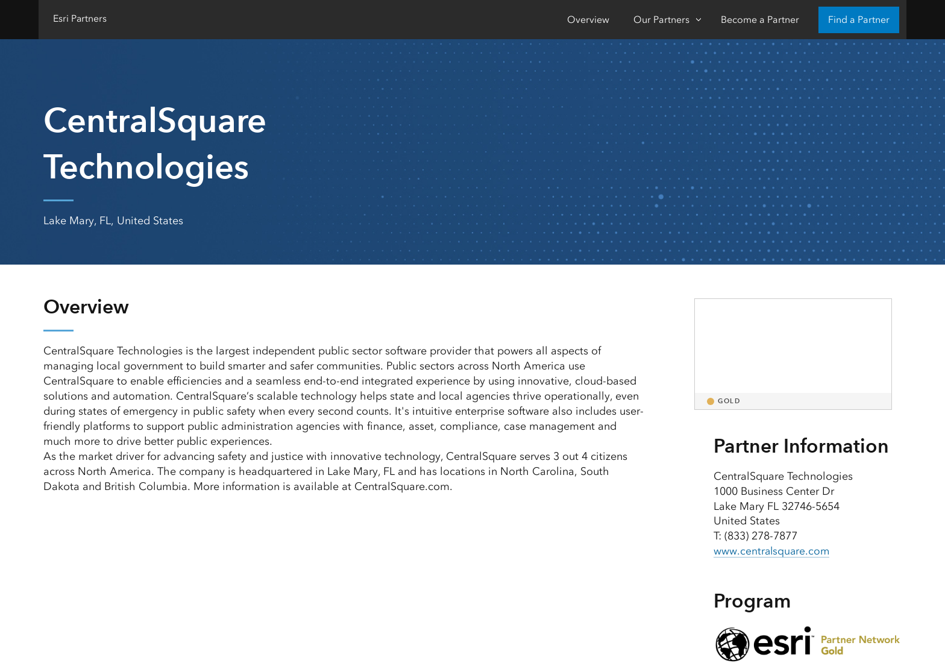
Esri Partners (80, 18)
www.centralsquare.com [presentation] (773, 551)
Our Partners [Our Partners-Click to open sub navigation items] (661, 19)
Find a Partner (859, 19)
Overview (588, 19)
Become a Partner (760, 19)
